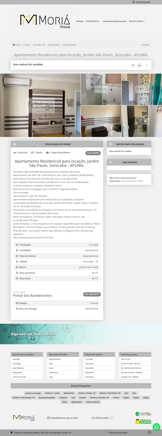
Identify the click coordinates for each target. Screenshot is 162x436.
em (87, 393)
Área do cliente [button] (135, 21)
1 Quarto (89, 359)
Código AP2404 (69, 44)
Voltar (145, 44)
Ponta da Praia (19, 377)
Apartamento (54, 44)
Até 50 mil (125, 359)
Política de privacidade (118, 432)
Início (16, 44)
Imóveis (79, 21)
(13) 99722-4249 (143, 2)
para (33, 393)
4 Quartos (89, 372)
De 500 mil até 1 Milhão (131, 372)
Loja (51, 377)
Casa (51, 368)
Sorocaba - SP (39, 44)
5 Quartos (89, 377)
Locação (26, 44)
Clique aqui (114, 181)
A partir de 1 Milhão (130, 377)
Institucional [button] (91, 21)
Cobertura (53, 372)
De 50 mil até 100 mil (130, 363)
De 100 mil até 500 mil (131, 368)
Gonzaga (17, 363)
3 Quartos (89, 368)
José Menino (18, 368)
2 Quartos (89, 363)
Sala (51, 363)
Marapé (16, 359)
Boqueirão (17, 372)
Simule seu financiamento (114, 21)
